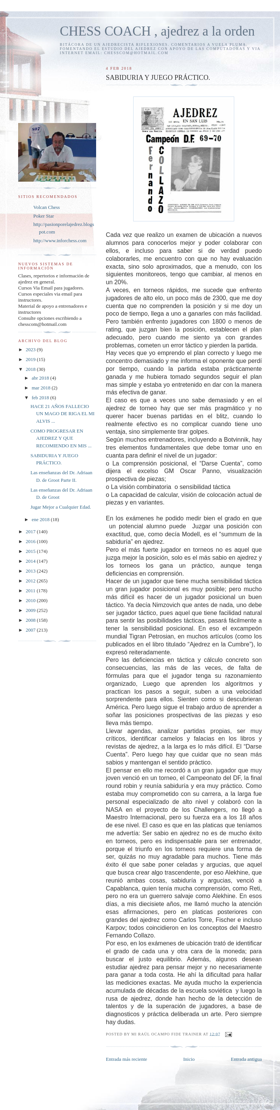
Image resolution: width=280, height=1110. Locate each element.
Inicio (188, 1059)
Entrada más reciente (126, 1059)
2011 (31, 590)
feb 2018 (41, 397)
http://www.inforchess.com (60, 240)
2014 (31, 561)
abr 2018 (41, 378)
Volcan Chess (46, 207)
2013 (31, 571)
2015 (31, 551)
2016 (31, 541)
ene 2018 (41, 519)
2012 (31, 581)
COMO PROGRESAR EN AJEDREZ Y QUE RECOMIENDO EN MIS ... (61, 438)
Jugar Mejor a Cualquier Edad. (60, 507)
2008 (31, 620)
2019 (31, 359)
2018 (31, 369)
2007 (31, 630)
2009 (31, 610)
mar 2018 (42, 388)
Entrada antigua (246, 1059)
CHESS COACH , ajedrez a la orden (157, 31)
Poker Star (43, 216)
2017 (31, 531)
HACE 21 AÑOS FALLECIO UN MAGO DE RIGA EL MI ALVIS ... (62, 413)
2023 (31, 349)
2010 (31, 600)
